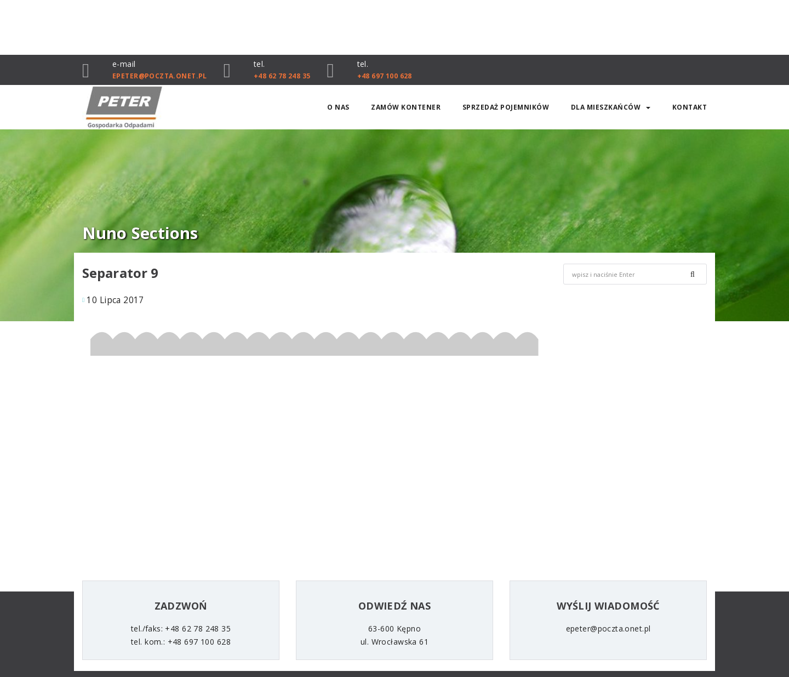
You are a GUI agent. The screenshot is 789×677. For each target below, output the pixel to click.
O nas (338, 107)
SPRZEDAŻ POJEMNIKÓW (506, 107)
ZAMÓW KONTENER (406, 107)
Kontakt (689, 107)
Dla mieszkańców (611, 107)
